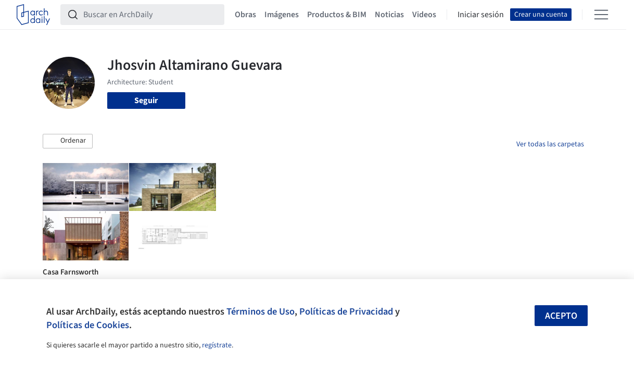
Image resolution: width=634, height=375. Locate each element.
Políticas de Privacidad (346, 311)
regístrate (217, 345)
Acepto (561, 315)
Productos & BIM (336, 14)
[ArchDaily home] (33, 14)
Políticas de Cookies (87, 325)
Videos (424, 14)
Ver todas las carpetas (550, 144)
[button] (68, 141)
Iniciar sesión (481, 14)
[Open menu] (601, 14)
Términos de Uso (260, 311)
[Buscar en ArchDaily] (150, 14)
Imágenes (281, 14)
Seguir (146, 100)
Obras (245, 14)
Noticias (389, 14)
